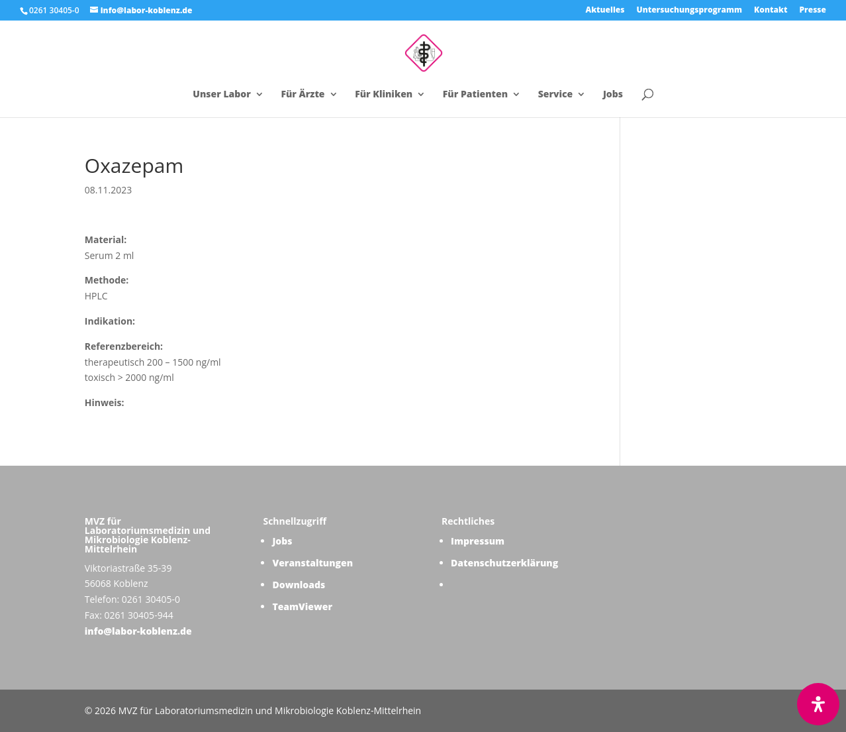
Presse (813, 10)
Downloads (298, 584)
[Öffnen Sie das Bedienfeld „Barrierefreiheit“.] (818, 704)
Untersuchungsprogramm (689, 10)
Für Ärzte (302, 94)
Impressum (477, 541)
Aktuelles (604, 10)
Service (555, 94)
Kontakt (770, 10)
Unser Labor (221, 94)
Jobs (613, 94)
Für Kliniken (383, 94)
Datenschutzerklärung (504, 562)
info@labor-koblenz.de (138, 631)
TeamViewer (302, 606)
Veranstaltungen (312, 562)
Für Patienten (475, 94)
